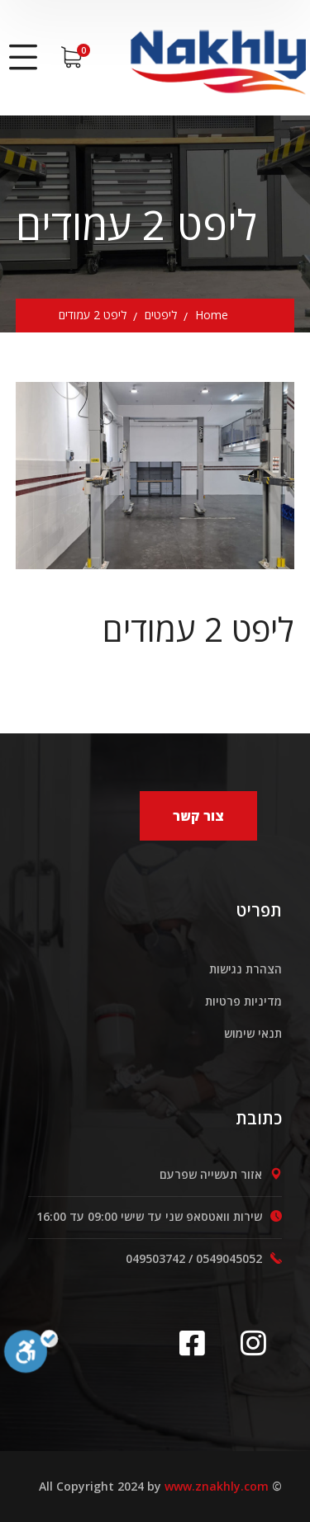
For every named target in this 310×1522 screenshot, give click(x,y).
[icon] (197, 1342)
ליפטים (161, 315)
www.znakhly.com (217, 1486)
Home (211, 315)
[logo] (217, 55)
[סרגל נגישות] (31, 1364)
